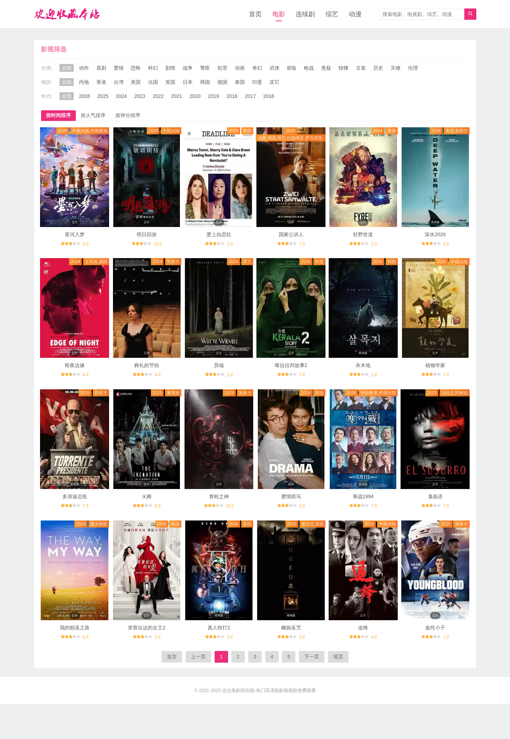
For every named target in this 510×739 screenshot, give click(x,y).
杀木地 (363, 365)
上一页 (198, 656)
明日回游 (147, 234)
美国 (136, 82)
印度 (257, 82)
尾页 (338, 656)
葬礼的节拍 (146, 365)
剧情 (170, 68)
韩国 (205, 82)
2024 (121, 96)
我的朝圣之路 (75, 627)
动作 (84, 68)
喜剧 (101, 68)
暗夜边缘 (75, 365)
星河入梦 (75, 234)
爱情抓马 (291, 496)
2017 (250, 96)
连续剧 (305, 14)
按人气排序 (93, 115)
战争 (188, 68)
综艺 (331, 14)
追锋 (363, 627)
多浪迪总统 (74, 496)
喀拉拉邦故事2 (291, 365)
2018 (231, 96)
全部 (67, 68)
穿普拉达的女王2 (146, 627)
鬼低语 (435, 496)
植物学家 (435, 365)
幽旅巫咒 (291, 627)
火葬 (147, 496)
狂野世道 (363, 234)
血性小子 (435, 627)
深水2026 (435, 234)
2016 (268, 96)
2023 (139, 96)
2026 (84, 96)
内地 (84, 82)
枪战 (309, 68)
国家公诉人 (291, 234)
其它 (274, 82)
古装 (361, 68)
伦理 (413, 68)
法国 (153, 82)
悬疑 (326, 68)
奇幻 (257, 68)
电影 (278, 14)
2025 (102, 96)
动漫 (355, 14)
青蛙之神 (219, 496)
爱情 (119, 68)
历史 (378, 68)
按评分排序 (127, 115)
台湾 (119, 82)
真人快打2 (219, 627)
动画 (240, 68)
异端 (219, 365)
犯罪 (222, 68)
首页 (255, 14)
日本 (188, 82)
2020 (194, 96)
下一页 (311, 656)
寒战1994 (363, 496)
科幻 (153, 68)
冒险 (291, 68)
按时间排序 (58, 115)
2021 (176, 96)
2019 (213, 96)
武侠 (274, 68)
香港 (101, 82)
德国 (222, 82)
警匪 (205, 68)
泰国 (240, 82)
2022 (158, 96)
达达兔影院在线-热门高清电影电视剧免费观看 (269, 690)
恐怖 (136, 68)
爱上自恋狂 (218, 234)
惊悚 (343, 68)
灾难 (396, 68)
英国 (170, 82)
